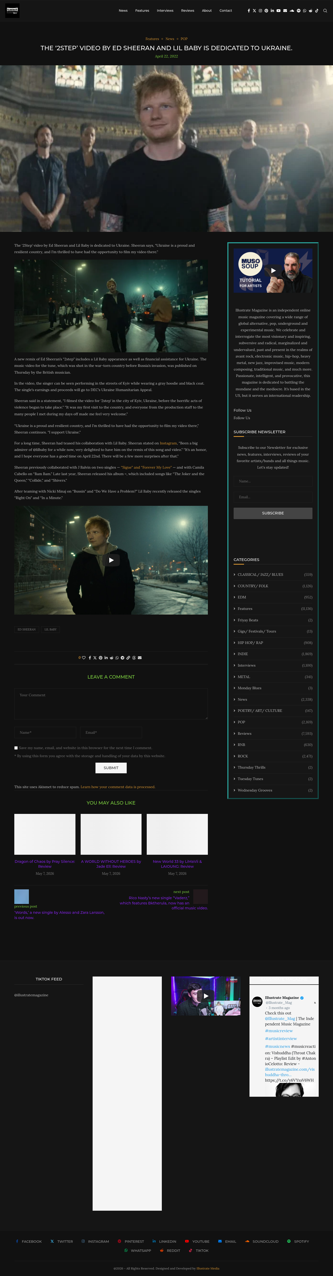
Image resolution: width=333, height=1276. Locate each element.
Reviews (187, 10)
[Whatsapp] (304, 10)
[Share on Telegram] (122, 657)
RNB (275, 745)
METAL (275, 677)
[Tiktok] (317, 10)
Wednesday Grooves (275, 790)
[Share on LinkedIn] (106, 657)
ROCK (275, 756)
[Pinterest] (266, 10)
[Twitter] (254, 10)
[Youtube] (279, 10)
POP (275, 722)
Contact (226, 10)
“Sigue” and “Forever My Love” (146, 467)
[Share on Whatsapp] (117, 657)
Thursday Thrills (275, 767)
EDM (275, 597)
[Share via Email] (140, 657)
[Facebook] (249, 10)
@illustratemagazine (31, 995)
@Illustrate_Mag (279, 1002)
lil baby (50, 629)
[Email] (285, 10)
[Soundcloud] (292, 10)
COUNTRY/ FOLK (275, 586)
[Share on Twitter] (95, 657)
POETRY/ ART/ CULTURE (275, 710)
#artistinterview (281, 1038)
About (207, 10)
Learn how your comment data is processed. (118, 786)
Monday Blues (275, 688)
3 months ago (279, 1008)
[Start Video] (111, 560)
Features (142, 10)
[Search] (325, 10)
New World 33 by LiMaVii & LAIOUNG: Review (177, 864)
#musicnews (277, 1046)
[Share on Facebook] (90, 657)
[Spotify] (298, 10)
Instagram (168, 443)
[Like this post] (84, 657)
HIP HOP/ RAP (275, 643)
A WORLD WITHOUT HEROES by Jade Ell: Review (111, 864)
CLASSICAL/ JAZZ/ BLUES (275, 574)
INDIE (275, 654)
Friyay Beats (275, 620)
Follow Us (242, 418)
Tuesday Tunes (275, 779)
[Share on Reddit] (111, 657)
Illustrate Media (208, 1268)
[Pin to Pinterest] (101, 657)
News (123, 10)
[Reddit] (310, 10)
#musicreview (279, 1030)
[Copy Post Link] (128, 657)
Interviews (165, 10)
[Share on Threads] (134, 657)
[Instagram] (260, 10)
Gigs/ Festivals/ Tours (275, 631)
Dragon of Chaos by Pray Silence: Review (45, 864)
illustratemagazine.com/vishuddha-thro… (290, 1072)
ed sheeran (27, 629)
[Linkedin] (272, 10)
